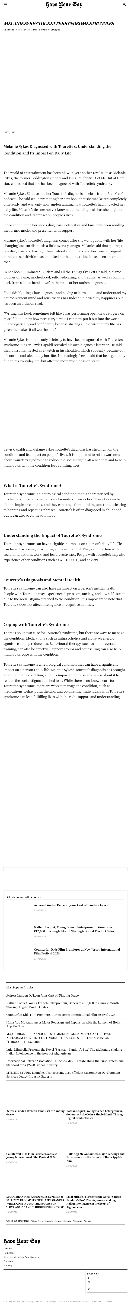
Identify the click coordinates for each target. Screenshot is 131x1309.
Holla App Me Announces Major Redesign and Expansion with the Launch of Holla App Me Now (95, 1157)
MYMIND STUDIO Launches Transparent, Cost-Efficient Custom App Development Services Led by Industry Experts (63, 1074)
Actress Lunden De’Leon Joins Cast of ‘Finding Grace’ (71, 905)
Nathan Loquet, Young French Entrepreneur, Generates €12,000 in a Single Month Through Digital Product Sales (74, 929)
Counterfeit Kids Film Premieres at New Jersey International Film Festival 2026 (77, 951)
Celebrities (9, 29)
